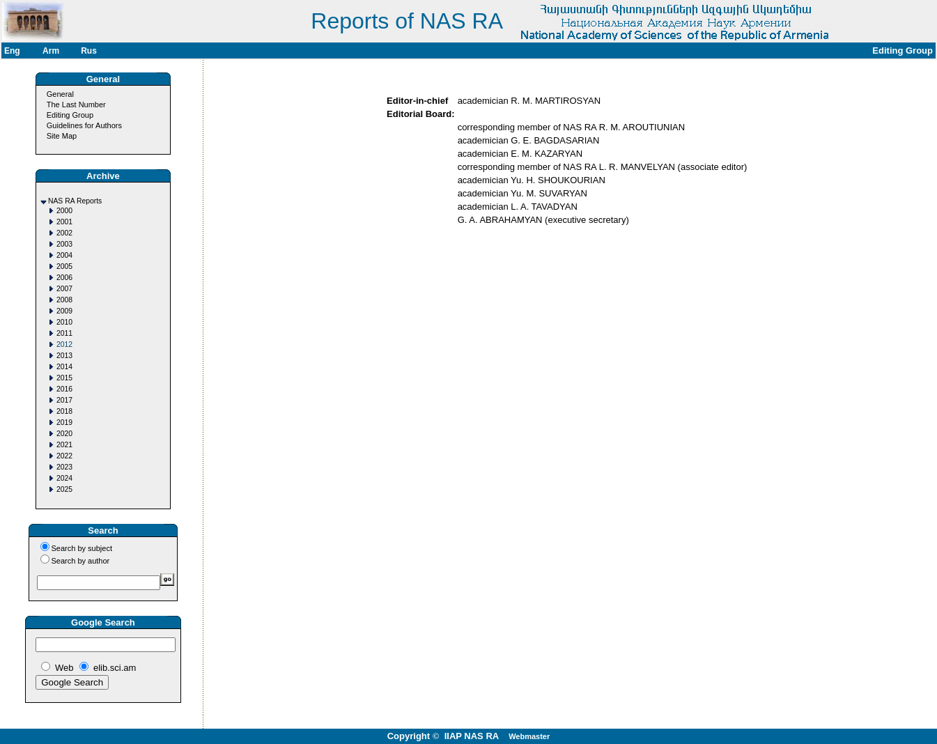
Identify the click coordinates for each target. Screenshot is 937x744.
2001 (64, 222)
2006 (64, 277)
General (60, 94)
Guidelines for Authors (84, 125)
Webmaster (529, 736)
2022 (64, 456)
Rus (89, 51)
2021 (64, 445)
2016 (64, 389)
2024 (64, 478)
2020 (64, 433)
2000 (64, 211)
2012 (64, 344)
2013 (64, 355)
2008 (64, 300)
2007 (64, 289)
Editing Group (70, 115)
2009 (64, 311)
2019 (64, 422)
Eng (12, 51)
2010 (64, 322)
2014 (64, 367)
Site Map (62, 136)
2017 (64, 400)
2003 (64, 244)
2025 (64, 489)
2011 (64, 333)
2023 (64, 467)
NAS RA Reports (75, 201)
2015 (64, 378)
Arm (50, 51)
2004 (64, 255)
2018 (64, 411)
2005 (64, 266)
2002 (64, 233)
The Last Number (76, 104)
